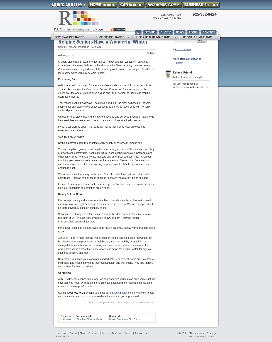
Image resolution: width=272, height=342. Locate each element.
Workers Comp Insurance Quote (164, 5)
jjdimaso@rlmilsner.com (121, 292)
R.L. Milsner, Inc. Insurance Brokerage (90, 21)
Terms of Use (141, 333)
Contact (73, 333)
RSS (152, 52)
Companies (93, 333)
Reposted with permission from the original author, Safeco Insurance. (122, 302)
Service (105, 333)
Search (201, 40)
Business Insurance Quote (201, 5)
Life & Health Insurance (156, 37)
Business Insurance (112, 37)
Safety (179, 63)
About (82, 333)
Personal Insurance (72, 37)
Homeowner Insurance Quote (103, 5)
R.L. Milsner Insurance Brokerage (201, 333)
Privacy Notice (62, 336)
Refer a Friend (182, 72)
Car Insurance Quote (131, 5)
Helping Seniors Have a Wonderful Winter (102, 41)
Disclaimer (117, 333)
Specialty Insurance (200, 37)
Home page (61, 333)
